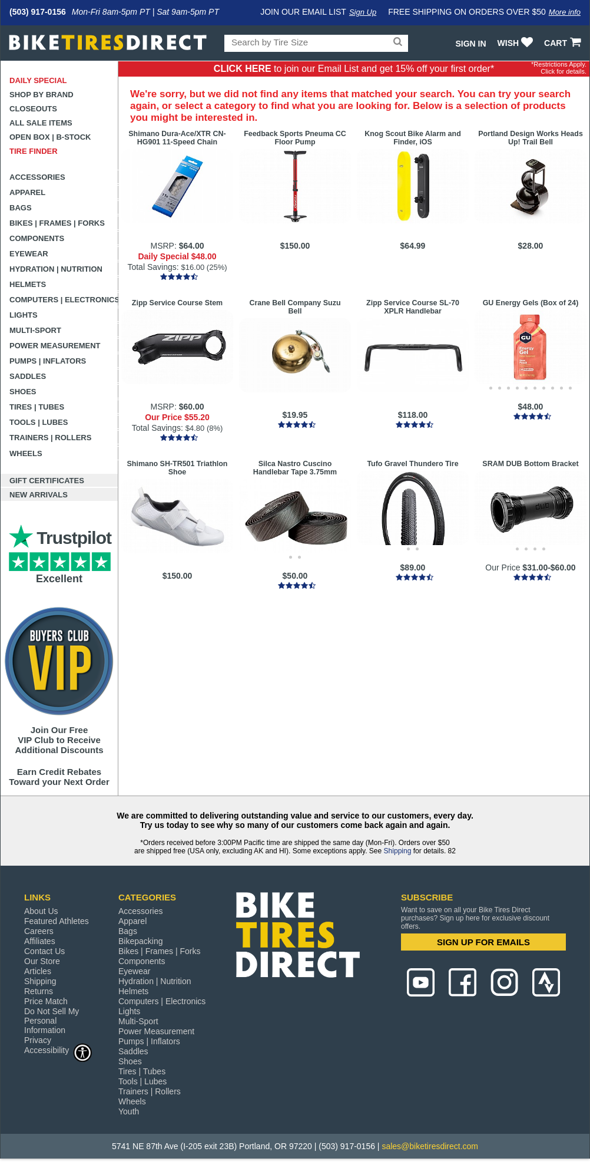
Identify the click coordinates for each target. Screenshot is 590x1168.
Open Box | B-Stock (50, 137)
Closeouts (33, 108)
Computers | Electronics (63, 299)
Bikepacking (140, 941)
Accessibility (58, 1050)
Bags (20, 207)
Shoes (23, 391)
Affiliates (39, 941)
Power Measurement (55, 345)
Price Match (46, 1001)
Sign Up (362, 12)
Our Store (42, 961)
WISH (517, 43)
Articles (37, 971)
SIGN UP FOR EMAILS (483, 942)
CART (564, 43)
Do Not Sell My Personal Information (51, 1021)
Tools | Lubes (38, 422)
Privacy (37, 1040)
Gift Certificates (46, 480)
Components (36, 238)
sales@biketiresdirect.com (430, 1146)
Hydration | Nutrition (55, 269)
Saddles (27, 376)
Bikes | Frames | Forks (57, 223)
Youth (128, 1111)
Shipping (398, 851)
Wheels (25, 453)
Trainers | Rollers (50, 437)
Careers (39, 931)
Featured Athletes (56, 921)
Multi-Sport (35, 330)
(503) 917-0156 (37, 12)
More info (565, 12)
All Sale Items (40, 122)
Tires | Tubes (36, 406)
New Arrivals (38, 494)
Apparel (27, 192)
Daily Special (38, 80)
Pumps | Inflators (47, 361)
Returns (38, 991)
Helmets (27, 284)
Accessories (37, 177)
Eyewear (28, 253)
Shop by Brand (41, 94)
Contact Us (44, 951)
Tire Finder (33, 151)
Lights (23, 315)
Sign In (470, 43)
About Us (41, 911)
